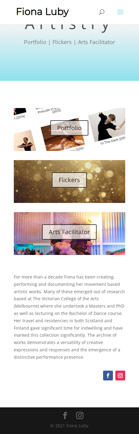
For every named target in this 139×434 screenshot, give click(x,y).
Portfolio (69, 128)
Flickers (69, 180)
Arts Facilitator (69, 232)
